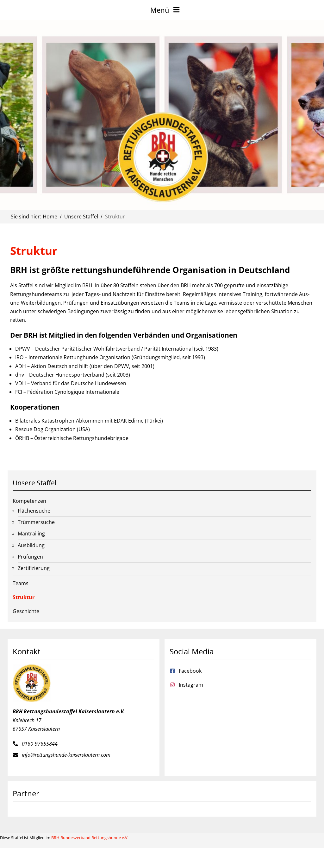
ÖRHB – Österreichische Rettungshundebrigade (71, 438)
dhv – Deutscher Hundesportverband (59, 374)
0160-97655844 (40, 743)
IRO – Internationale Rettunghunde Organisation (72, 357)
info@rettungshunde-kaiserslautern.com (66, 754)
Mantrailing (31, 533)
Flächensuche (34, 510)
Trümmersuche (36, 522)
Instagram (191, 684)
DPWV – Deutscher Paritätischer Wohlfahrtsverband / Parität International (104, 348)
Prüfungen (30, 556)
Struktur (23, 597)
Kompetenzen (29, 500)
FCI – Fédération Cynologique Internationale (67, 391)
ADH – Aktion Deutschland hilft (51, 366)
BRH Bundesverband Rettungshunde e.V (89, 837)
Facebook (190, 670)
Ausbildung (31, 545)
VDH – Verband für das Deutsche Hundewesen (70, 383)
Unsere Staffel (34, 482)
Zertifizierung (34, 568)
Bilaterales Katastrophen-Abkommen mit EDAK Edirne (79, 420)
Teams (20, 583)
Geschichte (26, 611)
